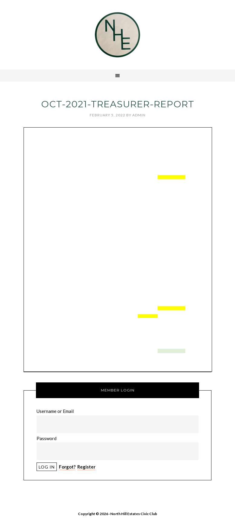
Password (46, 438)
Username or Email (55, 411)
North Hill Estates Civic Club (117, 34)
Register (86, 466)
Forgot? (67, 466)
